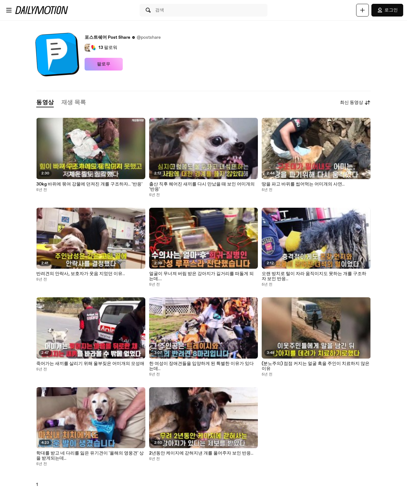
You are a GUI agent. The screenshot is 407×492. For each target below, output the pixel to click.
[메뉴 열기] (9, 10)
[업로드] (362, 10)
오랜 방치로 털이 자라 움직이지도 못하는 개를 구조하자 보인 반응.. (314, 276)
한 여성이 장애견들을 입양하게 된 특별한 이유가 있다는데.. (201, 366)
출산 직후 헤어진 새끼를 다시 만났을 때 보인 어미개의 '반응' (202, 187)
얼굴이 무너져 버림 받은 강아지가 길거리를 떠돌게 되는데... (201, 276)
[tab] (44, 103)
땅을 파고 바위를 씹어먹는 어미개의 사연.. (303, 184)
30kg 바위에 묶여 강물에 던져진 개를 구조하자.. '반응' (89, 184)
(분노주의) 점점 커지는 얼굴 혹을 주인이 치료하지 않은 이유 (315, 366)
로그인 (387, 10)
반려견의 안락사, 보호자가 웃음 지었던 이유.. (80, 273)
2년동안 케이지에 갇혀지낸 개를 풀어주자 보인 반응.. (201, 453)
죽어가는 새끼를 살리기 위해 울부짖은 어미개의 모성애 (90, 363)
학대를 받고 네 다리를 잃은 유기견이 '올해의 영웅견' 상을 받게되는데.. (90, 456)
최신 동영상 (355, 102)
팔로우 (103, 64)
